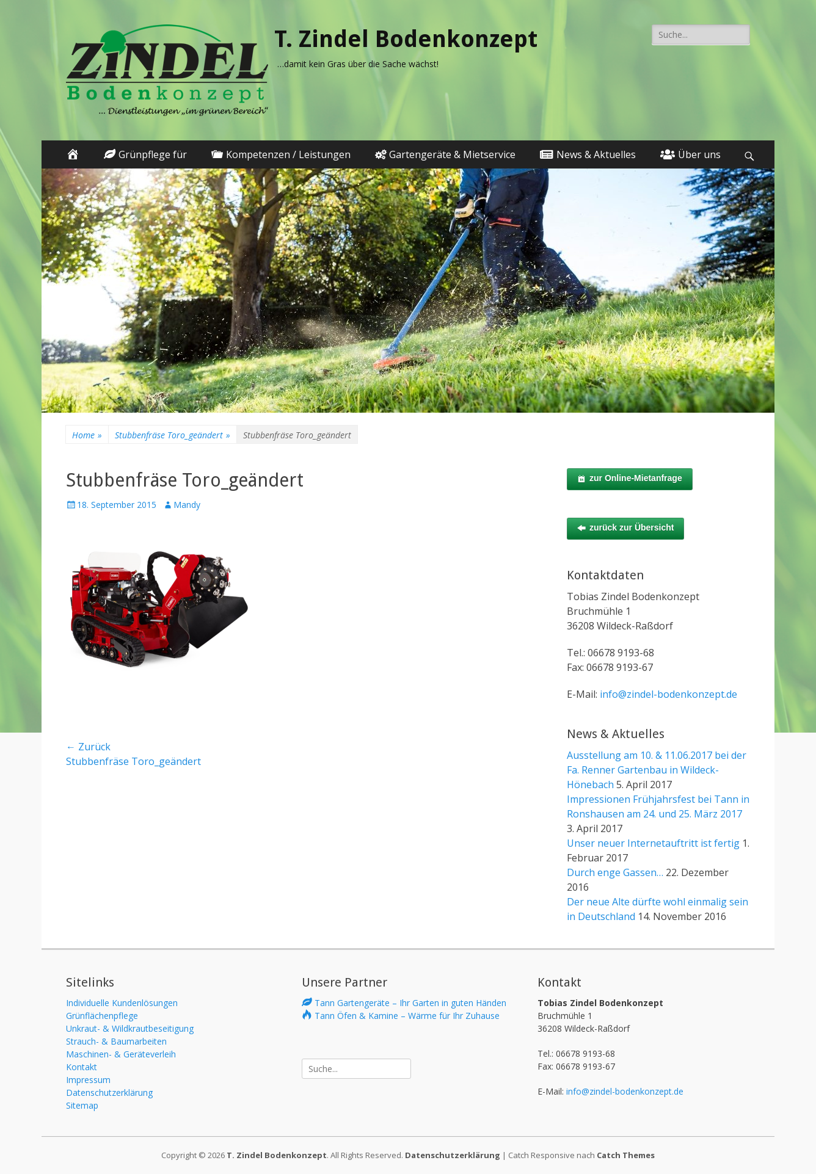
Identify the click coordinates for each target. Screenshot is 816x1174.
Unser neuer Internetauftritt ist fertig (653, 843)
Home (87, 435)
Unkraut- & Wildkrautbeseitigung (130, 1028)
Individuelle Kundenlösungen (122, 1003)
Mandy (186, 504)
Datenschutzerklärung (109, 1092)
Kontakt (81, 1067)
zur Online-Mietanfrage (629, 478)
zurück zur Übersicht (625, 528)
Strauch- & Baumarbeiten (116, 1041)
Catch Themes (626, 1155)
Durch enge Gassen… (615, 872)
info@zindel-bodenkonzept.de (668, 694)
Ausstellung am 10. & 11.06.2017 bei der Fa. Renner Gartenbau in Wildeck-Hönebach (656, 769)
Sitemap (82, 1105)
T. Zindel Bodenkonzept (405, 39)
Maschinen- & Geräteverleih (121, 1054)
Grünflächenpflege (102, 1015)
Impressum (88, 1079)
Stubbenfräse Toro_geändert (172, 435)
